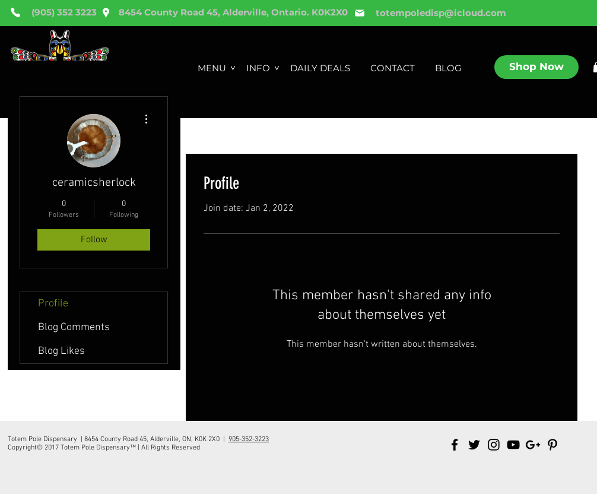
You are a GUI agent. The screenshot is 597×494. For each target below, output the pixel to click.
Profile (53, 303)
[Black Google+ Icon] (533, 444)
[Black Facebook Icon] (454, 444)
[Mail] (359, 13)
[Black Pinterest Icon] (552, 444)
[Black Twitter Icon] (474, 444)
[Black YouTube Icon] (513, 444)
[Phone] (15, 12)
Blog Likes (61, 351)
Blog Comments (74, 327)
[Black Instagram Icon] (493, 444)
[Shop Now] (536, 67)
